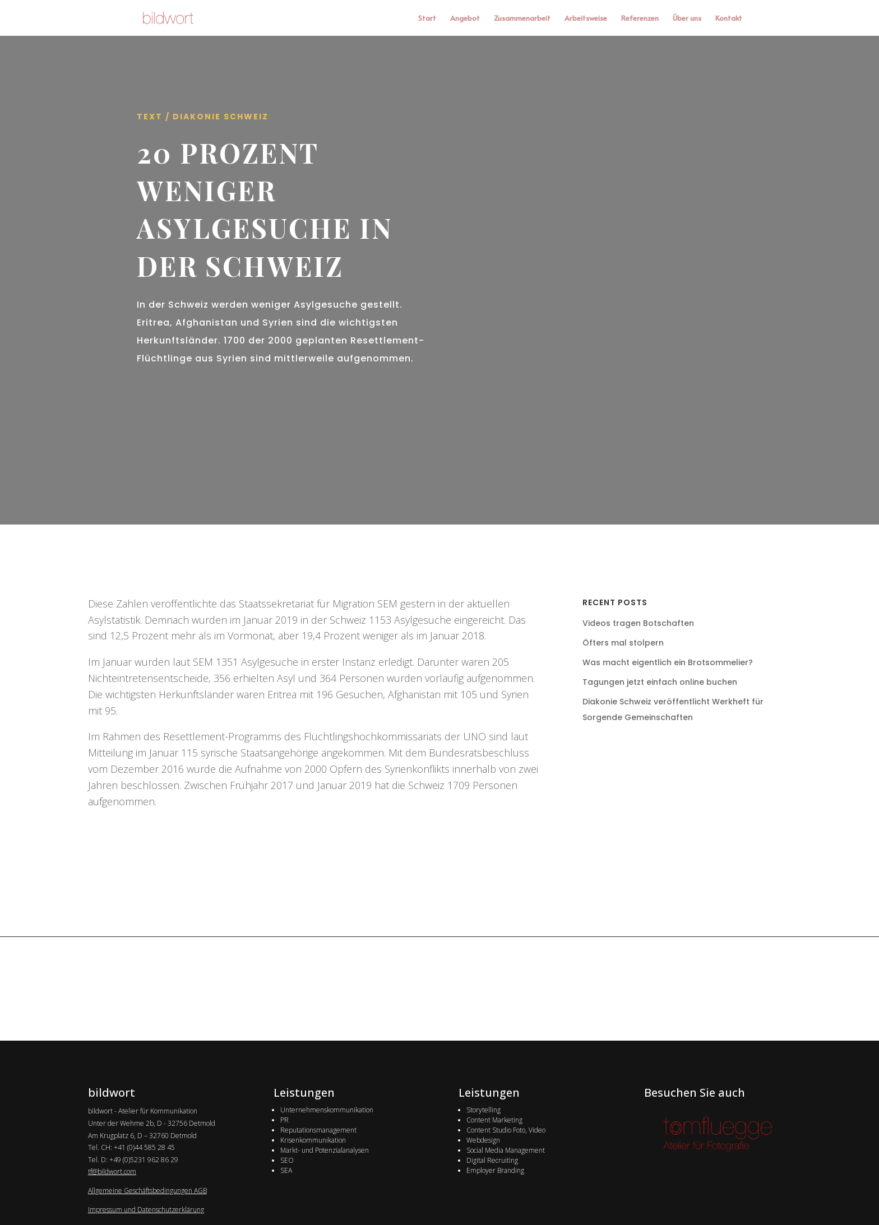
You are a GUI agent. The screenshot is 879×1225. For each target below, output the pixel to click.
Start (427, 18)
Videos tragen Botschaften (638, 623)
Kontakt (728, 18)
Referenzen (640, 18)
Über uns (687, 18)
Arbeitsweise (586, 18)
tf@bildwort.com (112, 1171)
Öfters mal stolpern (623, 642)
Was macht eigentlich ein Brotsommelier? (667, 662)
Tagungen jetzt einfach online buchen (659, 682)
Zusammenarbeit (522, 18)
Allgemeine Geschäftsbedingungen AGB (147, 1190)
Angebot (465, 18)
